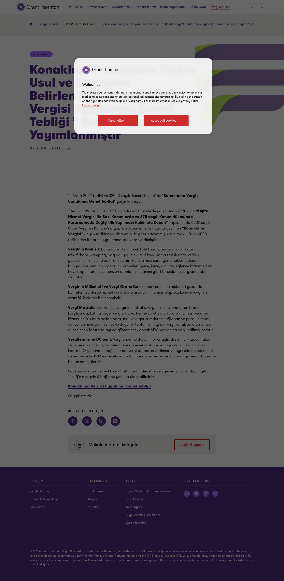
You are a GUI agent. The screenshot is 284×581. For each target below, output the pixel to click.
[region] (143, 96)
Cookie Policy (90, 105)
